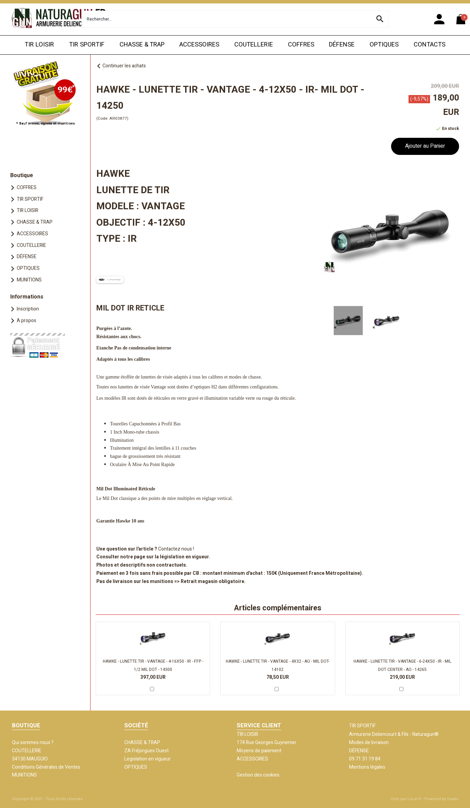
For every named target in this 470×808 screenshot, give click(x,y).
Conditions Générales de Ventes (46, 767)
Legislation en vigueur (147, 759)
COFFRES (301, 44)
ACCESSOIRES (199, 44)
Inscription (28, 309)
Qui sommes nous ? (33, 742)
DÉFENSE (342, 44)
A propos (26, 320)
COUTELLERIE (253, 44)
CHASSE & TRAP (142, 44)
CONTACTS (429, 44)
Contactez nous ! (176, 549)
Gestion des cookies (258, 775)
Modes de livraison (369, 742)
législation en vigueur (184, 556)
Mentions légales (367, 767)
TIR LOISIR (39, 44)
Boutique (21, 175)
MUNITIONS (29, 279)
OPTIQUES (384, 44)
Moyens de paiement (259, 750)
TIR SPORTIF (87, 44)
